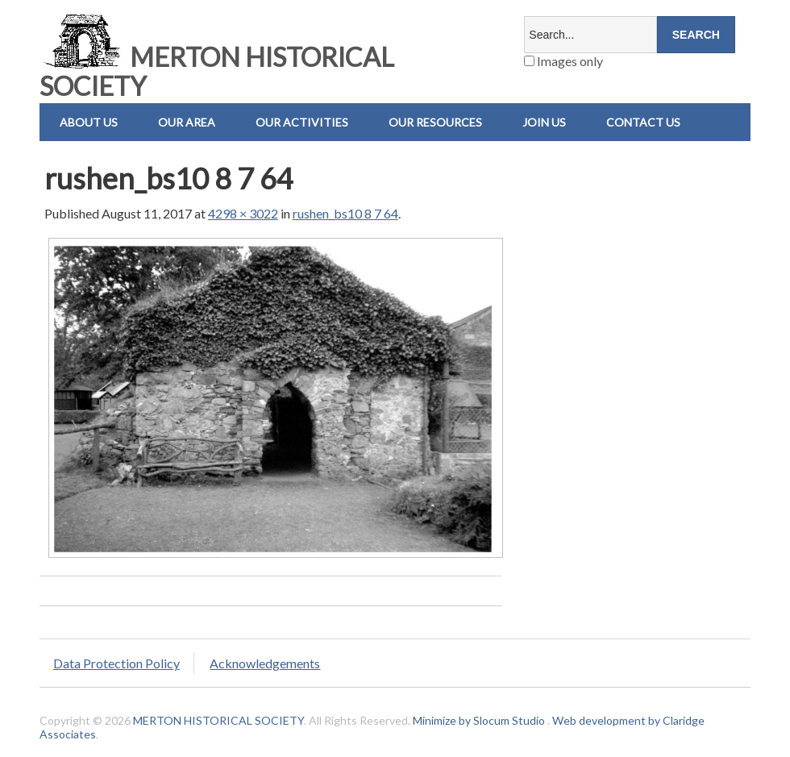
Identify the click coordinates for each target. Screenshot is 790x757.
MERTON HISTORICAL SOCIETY (217, 71)
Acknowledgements (265, 663)
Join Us (544, 122)
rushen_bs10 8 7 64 (345, 213)
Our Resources (435, 122)
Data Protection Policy (116, 663)
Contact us (643, 122)
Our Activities (302, 122)
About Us (89, 122)
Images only (563, 61)
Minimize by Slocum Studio (479, 720)
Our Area (186, 122)
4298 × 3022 (243, 213)
